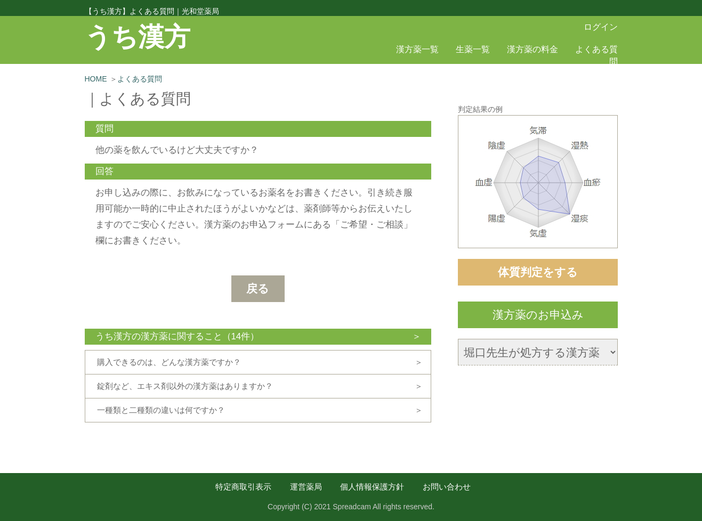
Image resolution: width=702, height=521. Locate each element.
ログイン (601, 26)
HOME (96, 79)
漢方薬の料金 (532, 49)
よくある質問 (139, 79)
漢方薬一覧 (417, 49)
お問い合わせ (447, 486)
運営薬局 (306, 486)
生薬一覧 (473, 49)
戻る (257, 288)
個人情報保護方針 (372, 486)
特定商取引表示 (243, 486)
